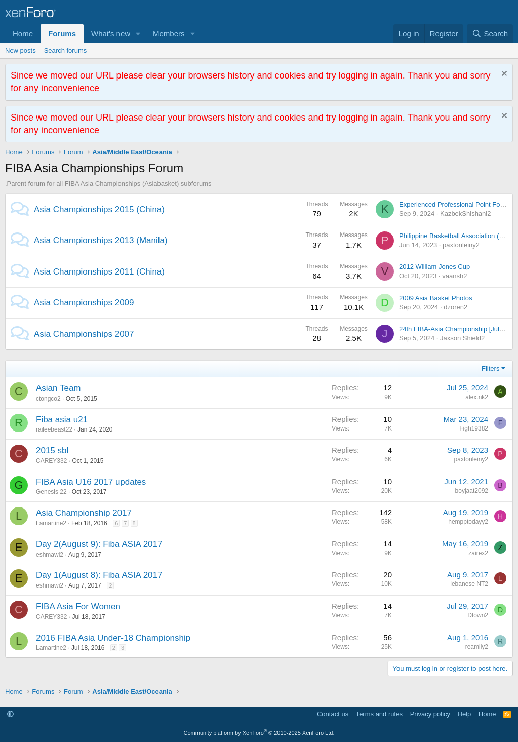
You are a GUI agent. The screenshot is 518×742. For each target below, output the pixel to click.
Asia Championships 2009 (84, 302)
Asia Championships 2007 (84, 334)
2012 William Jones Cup (434, 266)
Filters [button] (490, 368)
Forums (62, 33)
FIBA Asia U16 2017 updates (91, 482)
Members (169, 33)
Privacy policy (430, 714)
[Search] (490, 33)
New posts (20, 50)
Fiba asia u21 (62, 419)
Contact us (332, 714)
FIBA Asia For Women (78, 606)
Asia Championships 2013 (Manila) (101, 240)
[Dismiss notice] (503, 74)
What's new (110, 33)
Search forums (65, 50)
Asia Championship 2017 (84, 513)
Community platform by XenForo (259, 733)
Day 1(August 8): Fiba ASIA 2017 (99, 575)
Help (464, 714)
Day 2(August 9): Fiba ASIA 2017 (99, 544)
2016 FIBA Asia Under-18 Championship (113, 638)
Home (23, 33)
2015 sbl (52, 450)
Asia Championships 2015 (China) (99, 209)
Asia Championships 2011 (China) (99, 272)
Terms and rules (379, 714)
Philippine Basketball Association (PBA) (456, 236)
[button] (138, 33)
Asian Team (58, 388)
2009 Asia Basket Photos (435, 298)
